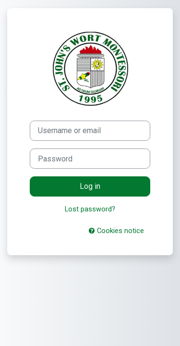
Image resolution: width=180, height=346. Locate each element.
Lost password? (90, 209)
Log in (90, 186)
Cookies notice (116, 230)
